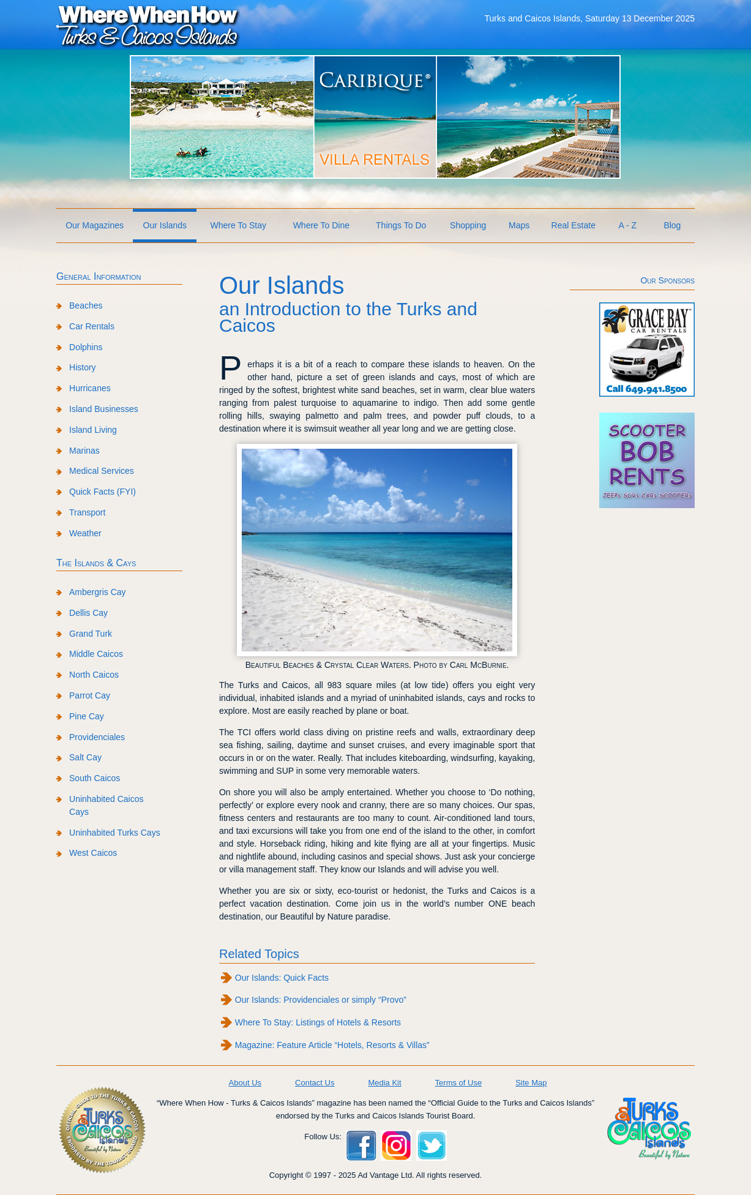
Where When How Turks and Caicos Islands (148, 25)
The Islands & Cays (96, 563)
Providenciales (97, 737)
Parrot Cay (89, 695)
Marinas (84, 450)
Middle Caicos (96, 654)
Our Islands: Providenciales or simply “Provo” (320, 1000)
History (82, 367)
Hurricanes (90, 388)
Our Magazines (94, 225)
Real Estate (573, 225)
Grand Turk (90, 634)
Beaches (85, 305)
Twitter (431, 1145)
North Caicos (94, 675)
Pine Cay (86, 716)
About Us (245, 1082)
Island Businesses (103, 409)
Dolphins (85, 347)
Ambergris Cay (97, 592)
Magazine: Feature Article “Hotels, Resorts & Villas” (332, 1045)
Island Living (93, 430)
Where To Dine (321, 225)
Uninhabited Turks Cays (114, 832)
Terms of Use (458, 1082)
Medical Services (101, 471)
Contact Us (314, 1082)
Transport (87, 512)
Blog (672, 225)
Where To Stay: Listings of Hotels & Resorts (318, 1022)
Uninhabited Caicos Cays (106, 805)
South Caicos (94, 778)
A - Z (628, 225)
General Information (98, 276)
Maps (519, 225)
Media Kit (384, 1082)
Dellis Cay (88, 613)
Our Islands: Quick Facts (282, 978)
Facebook (361, 1145)
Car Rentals (91, 326)
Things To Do (401, 225)
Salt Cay (85, 757)
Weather (85, 533)
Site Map (531, 1082)
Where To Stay (238, 225)
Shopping (468, 225)
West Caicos (93, 853)
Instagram (396, 1145)
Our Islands (165, 225)
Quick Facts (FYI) (102, 491)
